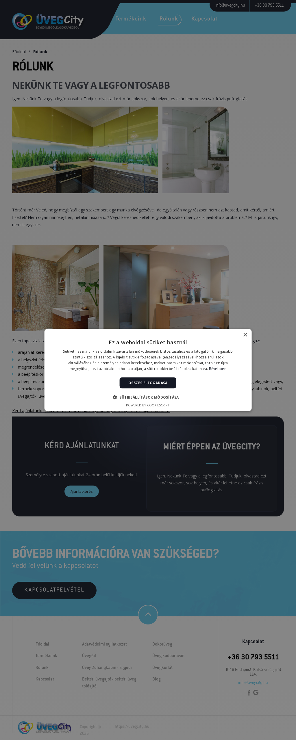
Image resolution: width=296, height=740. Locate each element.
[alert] (148, 370)
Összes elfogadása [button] (148, 382)
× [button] (245, 335)
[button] (148, 397)
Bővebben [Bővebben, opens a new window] (217, 368)
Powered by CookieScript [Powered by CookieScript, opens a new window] (148, 405)
